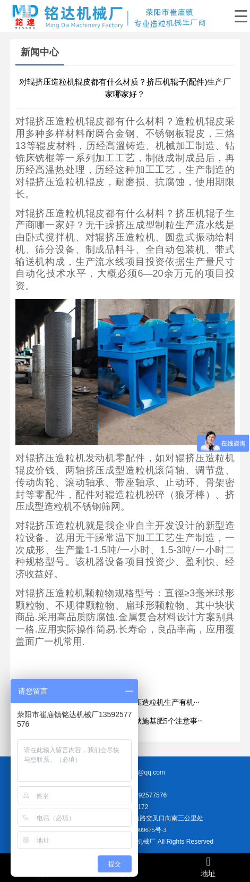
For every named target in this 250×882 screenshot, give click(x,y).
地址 (208, 867)
